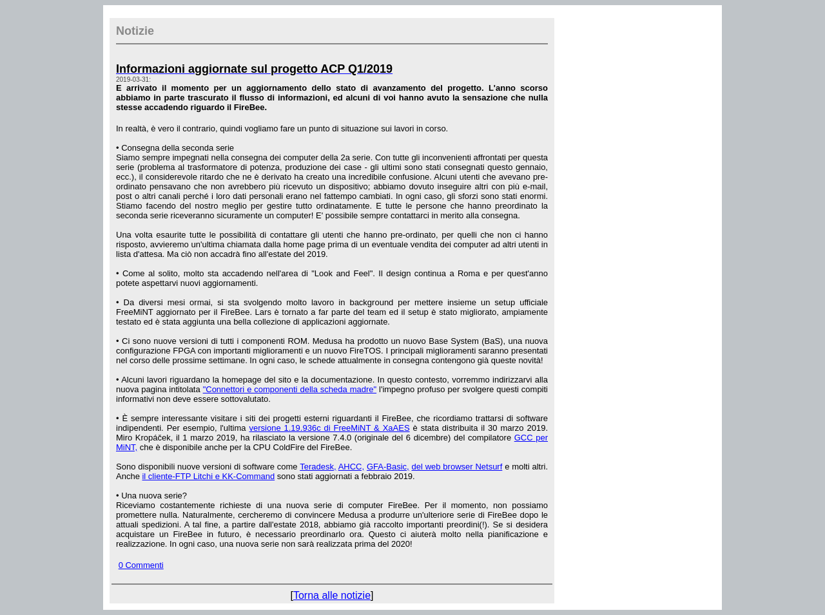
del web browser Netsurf (457, 466)
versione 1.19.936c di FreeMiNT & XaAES (329, 428)
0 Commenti (141, 565)
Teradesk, (318, 466)
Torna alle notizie (332, 595)
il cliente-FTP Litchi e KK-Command (208, 476)
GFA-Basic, (388, 466)
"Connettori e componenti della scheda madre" (289, 389)
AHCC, (351, 466)
